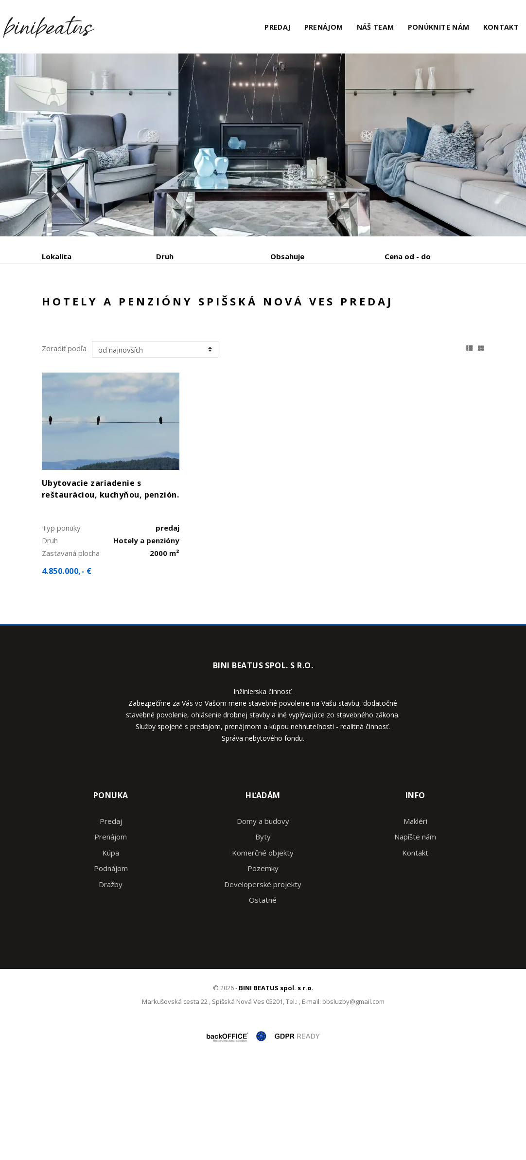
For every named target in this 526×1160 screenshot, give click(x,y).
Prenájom (323, 27)
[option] (263, 145)
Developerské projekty (262, 977)
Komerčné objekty (263, 946)
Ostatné (263, 993)
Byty (263, 930)
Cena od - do (408, 256)
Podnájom (78, 330)
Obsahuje (287, 256)
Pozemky (263, 961)
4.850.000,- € (66, 664)
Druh (165, 256)
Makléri (415, 914)
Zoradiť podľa (64, 441)
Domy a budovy (263, 914)
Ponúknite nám (439, 27)
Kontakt (501, 27)
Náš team (375, 27)
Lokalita (56, 256)
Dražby (111, 977)
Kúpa (188, 307)
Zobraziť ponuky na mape (301, 307)
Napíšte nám (415, 930)
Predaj (277, 27)
